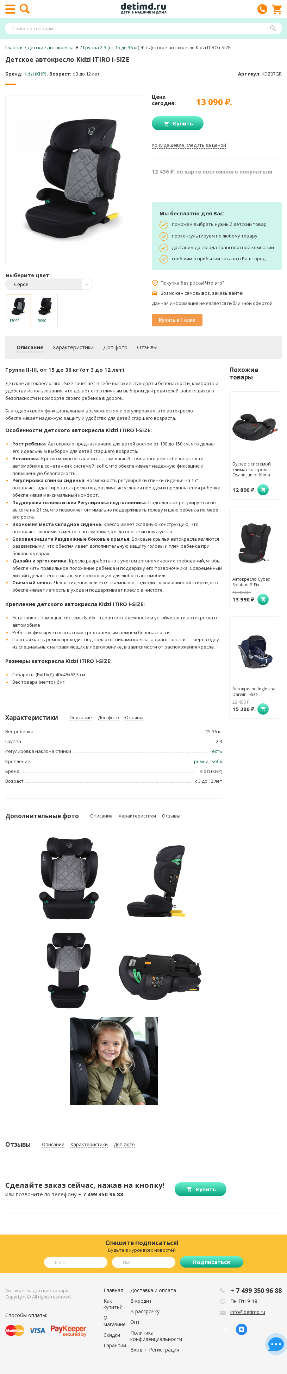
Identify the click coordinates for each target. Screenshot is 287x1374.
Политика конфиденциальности (156, 1335)
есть (217, 751)
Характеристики (73, 347)
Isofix (216, 761)
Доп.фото (115, 347)
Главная (113, 1290)
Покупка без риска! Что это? (192, 283)
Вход (136, 1349)
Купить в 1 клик (177, 320)
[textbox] (140, 28)
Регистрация (164, 1349)
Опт (135, 1321)
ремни (201, 761)
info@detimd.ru (247, 1312)
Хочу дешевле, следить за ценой (189, 145)
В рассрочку (145, 1311)
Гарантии (115, 1345)
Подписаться (211, 1261)
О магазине (115, 1320)
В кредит (141, 1300)
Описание (30, 347)
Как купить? (113, 1303)
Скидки (112, 1334)
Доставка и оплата (153, 1290)
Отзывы (147, 347)
